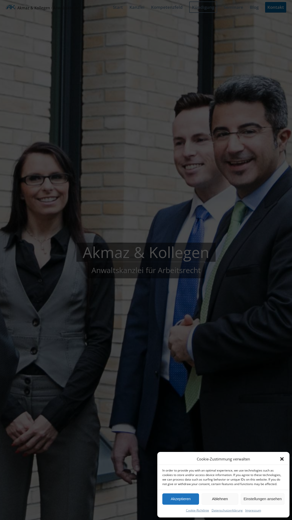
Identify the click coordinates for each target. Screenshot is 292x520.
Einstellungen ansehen (263, 499)
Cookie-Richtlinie (197, 510)
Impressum (253, 510)
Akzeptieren (180, 499)
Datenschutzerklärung (227, 510)
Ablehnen (220, 499)
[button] (281, 458)
